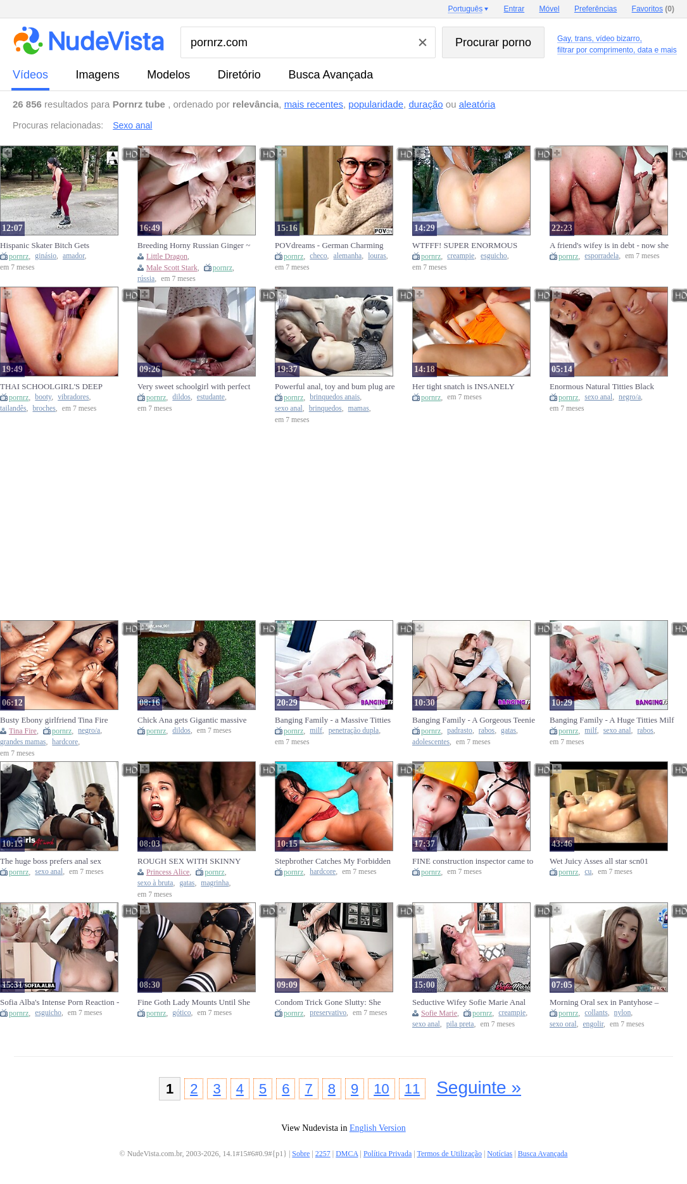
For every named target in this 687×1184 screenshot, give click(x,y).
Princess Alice (167, 872)
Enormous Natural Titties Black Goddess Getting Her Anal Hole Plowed (602, 387)
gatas (508, 730)
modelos (168, 74)
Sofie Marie (439, 1013)
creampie (460, 256)
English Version (378, 1128)
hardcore (65, 742)
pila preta (460, 1024)
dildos (181, 397)
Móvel (549, 8)
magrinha (215, 883)
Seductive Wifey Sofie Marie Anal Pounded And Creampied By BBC (469, 1002)
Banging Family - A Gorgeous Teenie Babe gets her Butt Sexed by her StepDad (473, 720)
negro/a (630, 397)
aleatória (477, 104)
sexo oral (563, 1024)
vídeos (30, 74)
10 (381, 1089)
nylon (622, 1013)
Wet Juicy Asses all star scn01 (599, 861)
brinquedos (325, 408)
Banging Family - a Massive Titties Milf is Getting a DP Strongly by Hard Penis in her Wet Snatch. (333, 720)
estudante (211, 397)
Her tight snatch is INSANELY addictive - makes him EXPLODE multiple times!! (468, 387)
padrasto (459, 730)
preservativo (328, 1013)
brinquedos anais (335, 397)
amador (74, 256)
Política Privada (387, 1153)
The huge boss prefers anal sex (50, 861)
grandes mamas (23, 742)
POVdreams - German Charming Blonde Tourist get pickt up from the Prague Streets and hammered (335, 245)
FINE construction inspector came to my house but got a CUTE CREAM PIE (472, 861)
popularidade (375, 104)
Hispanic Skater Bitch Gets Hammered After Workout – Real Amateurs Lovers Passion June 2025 (60, 245)
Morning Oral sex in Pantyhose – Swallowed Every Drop (604, 1002)
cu (587, 872)
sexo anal (289, 408)
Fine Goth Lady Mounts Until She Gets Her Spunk (193, 1002)
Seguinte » (478, 1087)
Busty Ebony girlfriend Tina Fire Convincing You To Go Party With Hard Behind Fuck (56, 720)
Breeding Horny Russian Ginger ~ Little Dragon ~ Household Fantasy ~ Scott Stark (198, 245)
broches (43, 408)
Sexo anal (132, 125)
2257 (323, 1153)
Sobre (301, 1153)
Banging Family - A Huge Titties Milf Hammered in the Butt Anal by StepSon (612, 720)
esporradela (601, 256)
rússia (145, 279)
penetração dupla (354, 730)
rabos (487, 730)
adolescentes (431, 742)
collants (595, 1013)
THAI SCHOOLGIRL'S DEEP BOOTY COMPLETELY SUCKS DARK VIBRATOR (56, 387)
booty (43, 397)
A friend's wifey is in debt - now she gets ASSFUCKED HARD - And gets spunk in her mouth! (612, 245)
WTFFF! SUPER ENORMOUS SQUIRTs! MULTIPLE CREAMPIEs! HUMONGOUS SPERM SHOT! (464, 245)
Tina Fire (23, 730)
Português (465, 8)
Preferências (595, 8)
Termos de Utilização (449, 1153)
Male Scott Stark (172, 267)
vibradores (73, 397)
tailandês (13, 408)
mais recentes (313, 104)
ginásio (45, 256)
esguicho (494, 256)
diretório (239, 74)
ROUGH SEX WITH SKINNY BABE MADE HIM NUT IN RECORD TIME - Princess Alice (191, 861)
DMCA (347, 1153)
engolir (593, 1024)
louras (377, 256)
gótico (181, 1013)
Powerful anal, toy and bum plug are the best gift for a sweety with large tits (335, 387)
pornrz (18, 256)
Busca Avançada (330, 74)
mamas (358, 408)
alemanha (348, 256)
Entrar (514, 8)
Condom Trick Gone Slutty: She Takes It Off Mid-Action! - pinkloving (328, 1002)
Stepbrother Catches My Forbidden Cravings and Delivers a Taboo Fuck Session (335, 861)
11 (412, 1089)
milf (316, 730)
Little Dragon (166, 256)
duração (425, 104)
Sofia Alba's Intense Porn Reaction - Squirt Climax (59, 1002)
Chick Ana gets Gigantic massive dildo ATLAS (192, 720)
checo (318, 256)
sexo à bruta (155, 883)
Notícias (499, 1153)
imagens (98, 74)
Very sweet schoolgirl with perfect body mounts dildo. (193, 387)
